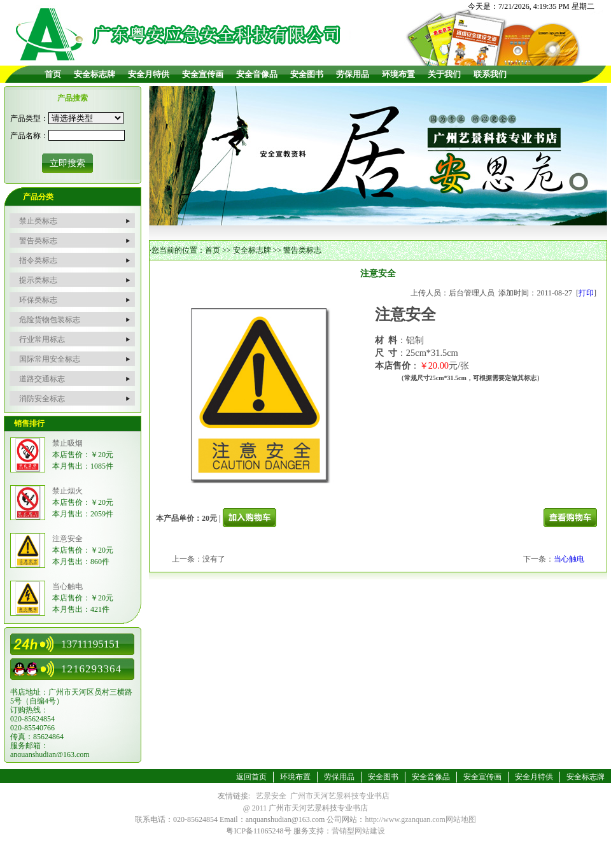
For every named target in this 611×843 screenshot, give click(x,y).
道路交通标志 (42, 378)
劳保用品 (352, 74)
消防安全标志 (42, 398)
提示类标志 (38, 280)
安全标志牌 (94, 74)
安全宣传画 (202, 74)
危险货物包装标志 (49, 319)
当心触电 (67, 586)
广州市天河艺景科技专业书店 (340, 795)
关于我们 (444, 74)
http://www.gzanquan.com (405, 819)
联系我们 (490, 74)
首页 (53, 74)
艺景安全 (271, 795)
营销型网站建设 (358, 830)
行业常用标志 (42, 339)
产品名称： (29, 135)
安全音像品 (256, 74)
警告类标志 (38, 240)
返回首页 (251, 776)
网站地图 (461, 819)
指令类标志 (38, 260)
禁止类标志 (38, 220)
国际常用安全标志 (49, 359)
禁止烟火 (67, 490)
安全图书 (306, 74)
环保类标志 (38, 299)
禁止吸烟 (67, 443)
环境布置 (398, 74)
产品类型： (29, 118)
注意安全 (67, 538)
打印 (586, 292)
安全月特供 (148, 74)
